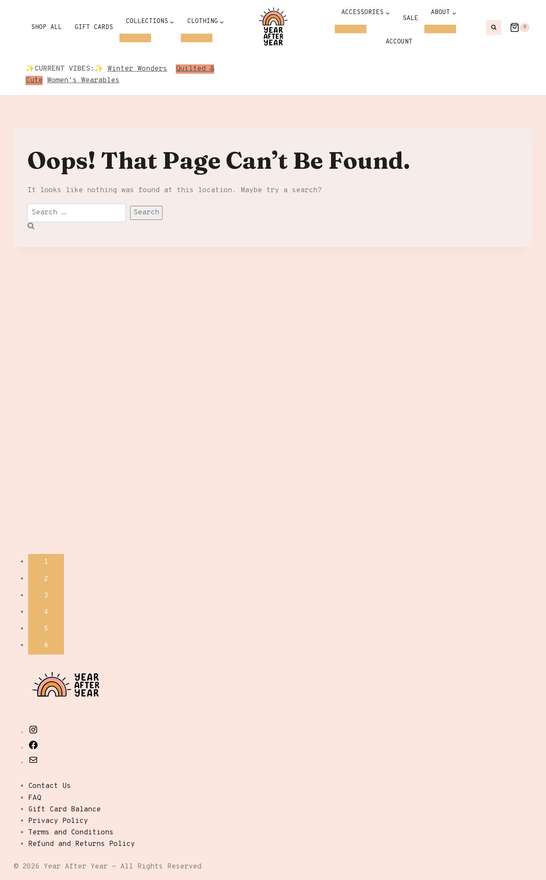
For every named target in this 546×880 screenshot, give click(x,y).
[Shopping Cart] (515, 27)
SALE (410, 18)
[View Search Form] (493, 27)
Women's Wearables (83, 80)
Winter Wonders (137, 69)
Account (399, 42)
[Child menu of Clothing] (196, 38)
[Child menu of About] (440, 29)
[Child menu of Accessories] (350, 29)
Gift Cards (94, 27)
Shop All (46, 27)
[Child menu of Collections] (135, 38)
